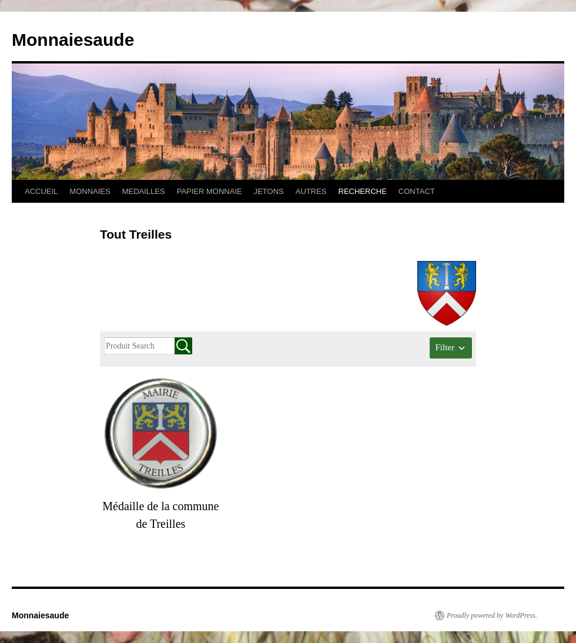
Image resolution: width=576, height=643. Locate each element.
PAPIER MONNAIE (209, 191)
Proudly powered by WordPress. (492, 615)
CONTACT (416, 191)
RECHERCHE (363, 191)
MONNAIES (89, 191)
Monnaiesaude (73, 39)
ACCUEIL (41, 191)
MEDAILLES (143, 191)
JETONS (269, 191)
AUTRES (311, 191)
